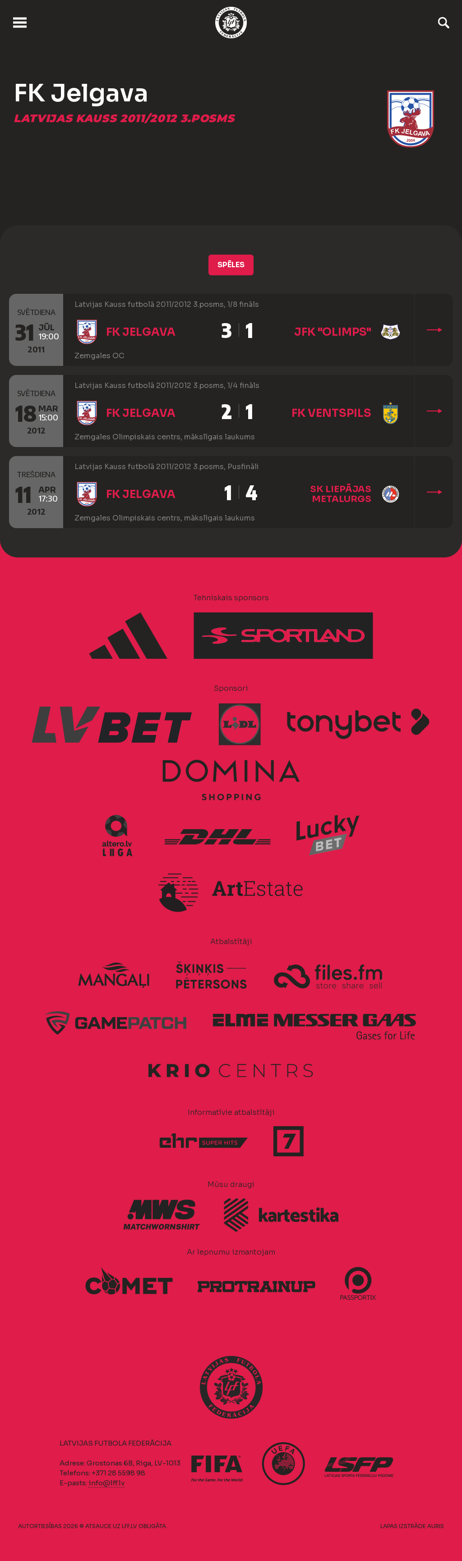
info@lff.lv (106, 1483)
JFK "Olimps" (332, 332)
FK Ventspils (331, 413)
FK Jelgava (141, 332)
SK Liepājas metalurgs (340, 494)
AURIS (435, 1526)
